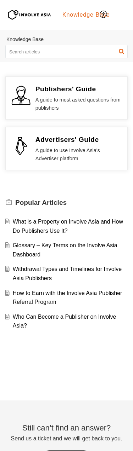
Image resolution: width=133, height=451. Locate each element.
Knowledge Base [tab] (86, 15)
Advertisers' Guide (67, 139)
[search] (66, 51)
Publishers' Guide (65, 89)
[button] (104, 15)
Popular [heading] (41, 202)
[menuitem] (104, 15)
